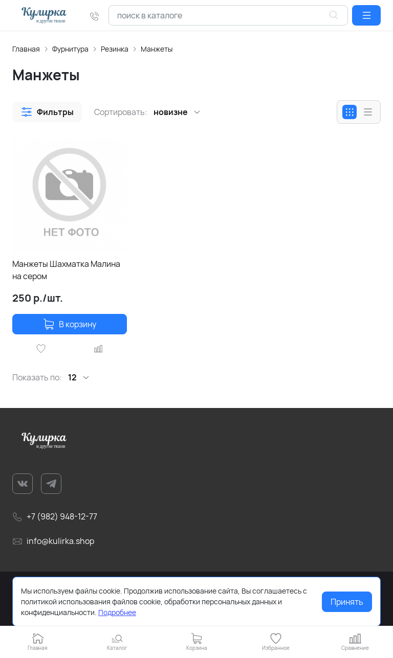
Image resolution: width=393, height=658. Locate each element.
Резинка (114, 49)
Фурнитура (70, 49)
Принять (347, 601)
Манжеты (156, 49)
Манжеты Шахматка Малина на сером (66, 270)
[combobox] (228, 15)
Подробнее (117, 612)
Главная (26, 49)
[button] (366, 15)
